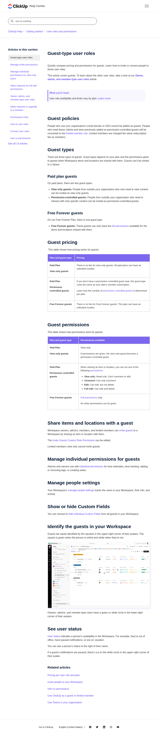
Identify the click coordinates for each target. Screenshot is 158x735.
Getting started (34, 31)
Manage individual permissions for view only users (23, 75)
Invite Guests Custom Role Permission (73, 440)
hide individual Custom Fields (85, 514)
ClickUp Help (15, 31)
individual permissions (91, 466)
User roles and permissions (62, 31)
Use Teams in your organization (65, 702)
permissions (96, 370)
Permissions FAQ (19, 117)
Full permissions (89, 397)
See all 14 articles (17, 143)
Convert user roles (19, 131)
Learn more (104, 98)
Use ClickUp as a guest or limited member (71, 695)
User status (54, 636)
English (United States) (72, 727)
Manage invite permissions (24, 64)
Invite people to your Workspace (65, 682)
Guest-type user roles (21, 57)
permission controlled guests (117, 290)
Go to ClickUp (46, 727)
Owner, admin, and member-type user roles (22, 98)
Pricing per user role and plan (64, 675)
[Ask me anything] (53, 21)
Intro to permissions (58, 689)
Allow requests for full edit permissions (23, 87)
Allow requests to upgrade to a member (23, 108)
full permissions (120, 226)
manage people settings (81, 490)
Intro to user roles (19, 124)
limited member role (76, 133)
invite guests (126, 430)
